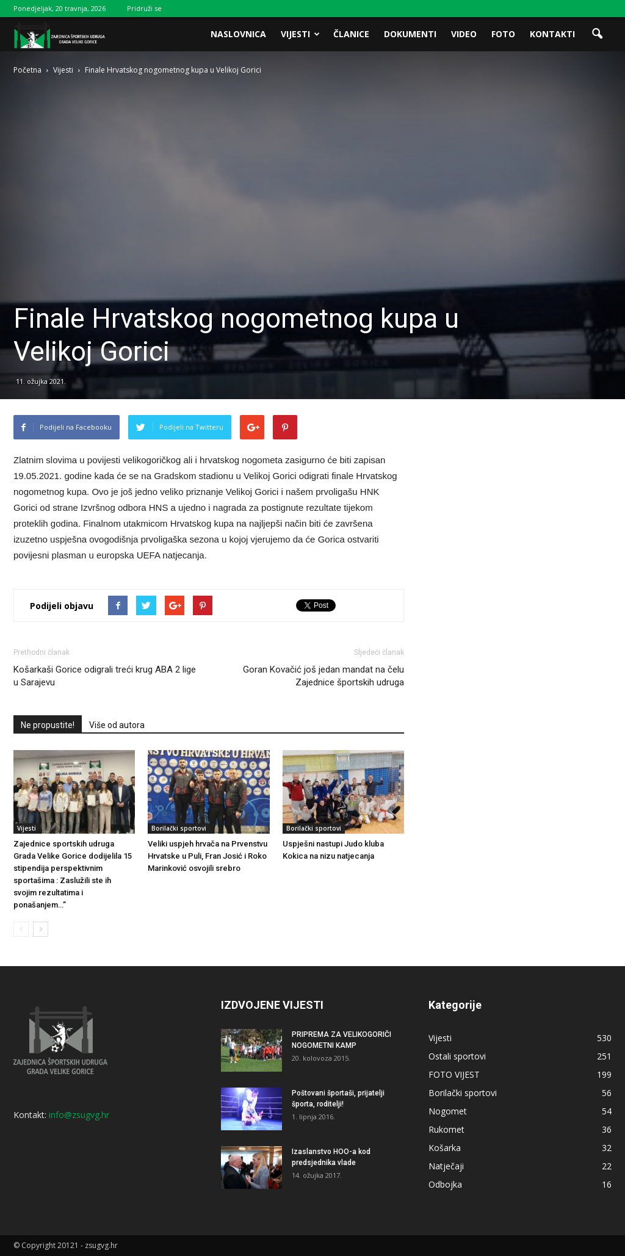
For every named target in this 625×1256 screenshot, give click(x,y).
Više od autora (117, 725)
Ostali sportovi (457, 1056)
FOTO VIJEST (454, 1074)
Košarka (444, 1147)
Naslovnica (238, 34)
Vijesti (300, 34)
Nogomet (447, 1111)
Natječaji (446, 1166)
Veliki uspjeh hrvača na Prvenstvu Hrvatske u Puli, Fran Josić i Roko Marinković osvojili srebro (207, 856)
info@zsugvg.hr (79, 1115)
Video (464, 34)
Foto (503, 34)
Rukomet (446, 1129)
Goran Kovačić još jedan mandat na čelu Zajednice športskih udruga (323, 676)
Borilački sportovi (178, 828)
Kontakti (552, 34)
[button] (597, 34)
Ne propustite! (47, 725)
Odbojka (445, 1184)
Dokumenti (410, 34)
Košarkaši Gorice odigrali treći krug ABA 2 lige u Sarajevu (104, 676)
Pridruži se (144, 8)
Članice (351, 34)
